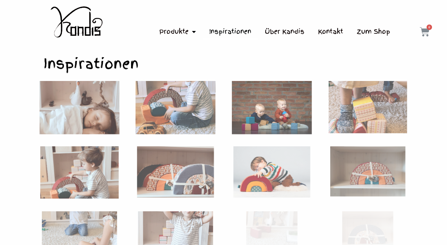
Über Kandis (284, 31)
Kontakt (330, 31)
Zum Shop (373, 31)
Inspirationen (230, 31)
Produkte (177, 31)
